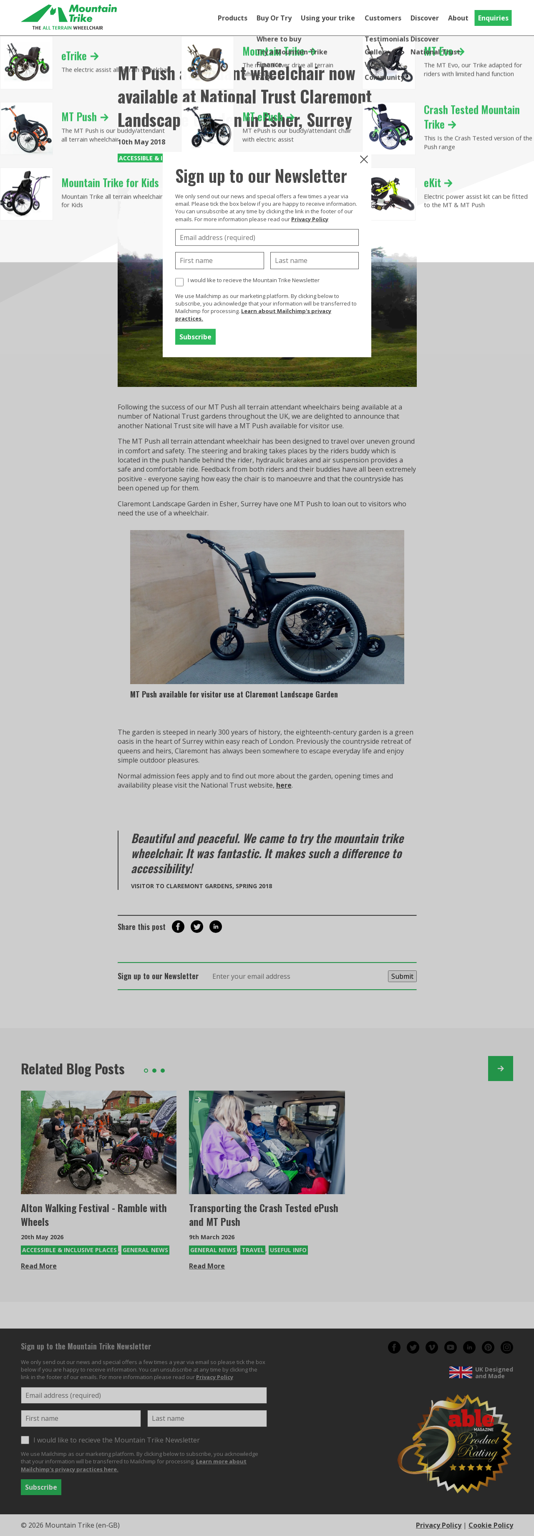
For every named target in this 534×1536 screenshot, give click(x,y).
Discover (425, 18)
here (284, 785)
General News (145, 1250)
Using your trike (328, 18)
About (458, 18)
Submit (402, 976)
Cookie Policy (491, 1525)
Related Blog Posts (73, 1068)
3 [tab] (163, 1071)
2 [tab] (154, 1071)
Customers (383, 18)
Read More (39, 1266)
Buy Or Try (274, 18)
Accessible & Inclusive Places (69, 1250)
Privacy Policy (309, 218)
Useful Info (288, 1250)
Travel (253, 1250)
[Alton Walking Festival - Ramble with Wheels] (98, 1143)
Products (232, 18)
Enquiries (493, 18)
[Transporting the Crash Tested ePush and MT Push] (267, 1143)
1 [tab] (146, 1071)
